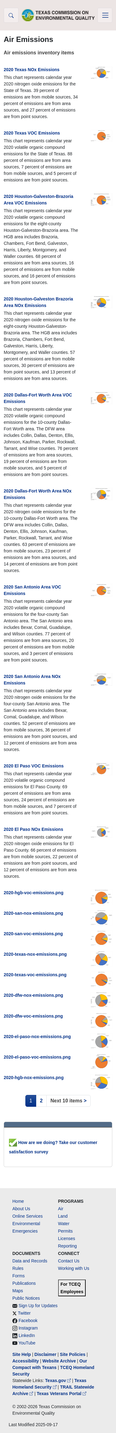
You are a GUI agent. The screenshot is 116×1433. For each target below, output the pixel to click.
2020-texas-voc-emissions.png (35, 974)
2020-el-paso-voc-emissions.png (37, 1057)
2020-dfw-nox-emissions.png (33, 995)
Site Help (21, 1354)
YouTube (27, 1342)
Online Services (27, 1216)
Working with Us (73, 1268)
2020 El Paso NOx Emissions (33, 829)
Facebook (28, 1320)
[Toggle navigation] (104, 15)
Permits (65, 1231)
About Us (21, 1208)
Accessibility (26, 1360)
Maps (17, 1290)
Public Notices (26, 1298)
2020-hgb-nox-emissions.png (34, 1077)
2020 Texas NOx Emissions (31, 69)
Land (63, 1216)
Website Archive (59, 1360)
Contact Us (68, 1260)
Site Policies (72, 1354)
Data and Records (29, 1260)
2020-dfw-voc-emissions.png (33, 1016)
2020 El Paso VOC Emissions (34, 765)
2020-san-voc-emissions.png (33, 933)
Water (64, 1223)
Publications (24, 1283)
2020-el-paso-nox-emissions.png (37, 1036)
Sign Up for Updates (38, 1305)
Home (18, 1201)
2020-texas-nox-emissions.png (35, 954)
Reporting (67, 1245)
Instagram (28, 1327)
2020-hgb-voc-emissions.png (33, 892)
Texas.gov (58, 1380)
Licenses (66, 1238)
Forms (18, 1275)
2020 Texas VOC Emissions (32, 132)
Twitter (24, 1313)
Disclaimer (45, 1354)
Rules (18, 1268)
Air (60, 1208)
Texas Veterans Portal (61, 1393)
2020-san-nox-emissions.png (33, 913)
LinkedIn (27, 1335)
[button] (11, 15)
